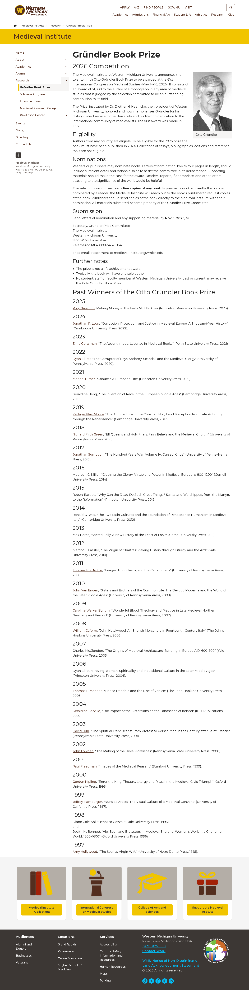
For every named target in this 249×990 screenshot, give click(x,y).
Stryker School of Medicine (70, 967)
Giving (20, 130)
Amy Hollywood (85, 852)
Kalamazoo (66, 951)
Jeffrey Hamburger (87, 802)
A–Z (136, 7)
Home (20, 52)
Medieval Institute (33, 25)
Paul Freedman (85, 766)
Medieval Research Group (38, 108)
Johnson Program (32, 94)
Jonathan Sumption (88, 454)
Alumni (20, 73)
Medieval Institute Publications (41, 909)
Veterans (22, 962)
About (20, 59)
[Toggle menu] (65, 59)
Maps (104, 973)
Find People (153, 7)
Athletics (201, 14)
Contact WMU (153, 951)
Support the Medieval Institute (207, 909)
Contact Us (23, 144)
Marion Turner (84, 379)
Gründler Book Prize (35, 87)
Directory (22, 137)
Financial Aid (161, 14)
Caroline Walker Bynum (91, 610)
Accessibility (108, 944)
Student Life (182, 14)
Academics (120, 14)
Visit (188, 7)
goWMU (174, 7)
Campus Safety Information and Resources (111, 955)
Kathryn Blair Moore (88, 414)
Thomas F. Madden (88, 691)
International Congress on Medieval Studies (96, 909)
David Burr (81, 731)
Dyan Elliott (82, 359)
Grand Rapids (67, 944)
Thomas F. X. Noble (87, 570)
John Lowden (83, 751)
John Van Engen (85, 590)
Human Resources (113, 966)
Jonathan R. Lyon (86, 323)
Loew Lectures (30, 101)
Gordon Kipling (84, 782)
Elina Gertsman (85, 344)
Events (20, 123)
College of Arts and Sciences (152, 909)
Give (231, 14)
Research (217, 14)
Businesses (24, 955)
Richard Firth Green (88, 434)
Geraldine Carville (86, 711)
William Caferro (85, 631)
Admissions (140, 14)
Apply (125, 7)
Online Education (70, 958)
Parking (105, 980)
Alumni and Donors (24, 946)
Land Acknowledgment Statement (170, 965)
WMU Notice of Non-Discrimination (171, 961)
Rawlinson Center (32, 115)
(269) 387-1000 (154, 946)
